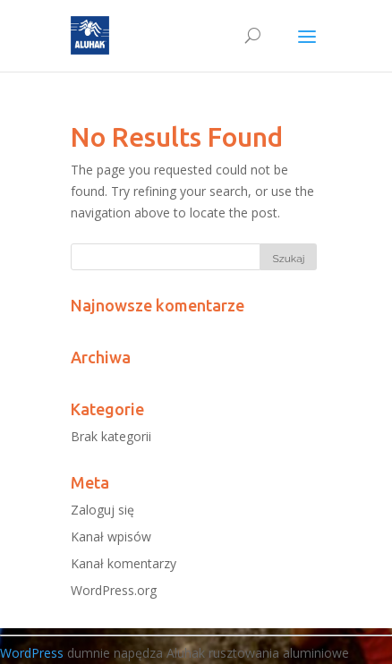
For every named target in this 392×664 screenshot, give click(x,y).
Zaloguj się (102, 509)
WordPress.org (114, 590)
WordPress (32, 652)
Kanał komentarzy (123, 563)
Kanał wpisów (111, 536)
